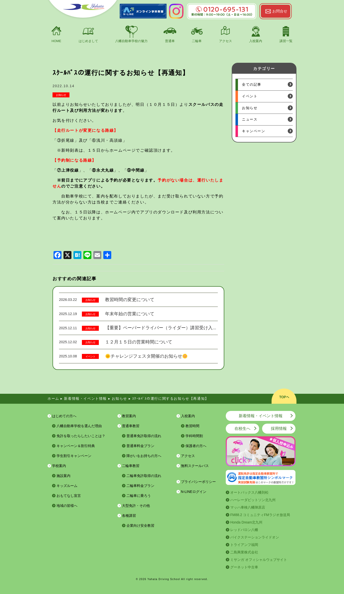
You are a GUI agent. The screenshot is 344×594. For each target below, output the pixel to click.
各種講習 (129, 516)
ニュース (249, 119)
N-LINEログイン (193, 492)
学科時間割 (194, 436)
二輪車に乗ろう (138, 496)
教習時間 (192, 426)
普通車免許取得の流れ (143, 436)
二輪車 (197, 41)
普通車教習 (130, 426)
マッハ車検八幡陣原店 (247, 507)
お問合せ (279, 11)
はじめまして (88, 41)
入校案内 (255, 41)
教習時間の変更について (129, 299)
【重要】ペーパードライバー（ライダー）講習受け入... (160, 327)
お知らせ (61, 94)
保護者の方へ (195, 446)
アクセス (225, 41)
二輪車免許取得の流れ (143, 476)
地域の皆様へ (67, 506)
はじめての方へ (64, 416)
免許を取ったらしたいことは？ (81, 436)
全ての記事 (251, 84)
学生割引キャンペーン (74, 456)
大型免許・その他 (136, 506)
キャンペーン (253, 131)
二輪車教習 (130, 466)
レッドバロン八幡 (244, 530)
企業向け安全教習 (140, 526)
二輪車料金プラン (140, 486)
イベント (90, 356)
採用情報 (279, 428)
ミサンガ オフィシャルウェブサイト (258, 560)
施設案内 (63, 476)
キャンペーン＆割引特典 (76, 446)
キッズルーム (67, 486)
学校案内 (59, 466)
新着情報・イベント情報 (261, 416)
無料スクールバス (195, 466)
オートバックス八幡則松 (249, 492)
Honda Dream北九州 (246, 522)
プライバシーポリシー (198, 482)
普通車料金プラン (140, 446)
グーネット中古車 (244, 567)
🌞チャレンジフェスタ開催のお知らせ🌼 (146, 356)
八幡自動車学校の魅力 (131, 41)
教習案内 (129, 416)
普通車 (170, 41)
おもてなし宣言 (69, 496)
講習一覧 (286, 41)
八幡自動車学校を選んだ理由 (79, 426)
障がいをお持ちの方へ (143, 456)
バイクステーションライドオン (254, 537)
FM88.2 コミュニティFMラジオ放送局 (260, 515)
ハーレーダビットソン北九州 (253, 500)
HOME (56, 41)
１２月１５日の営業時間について (138, 341)
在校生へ (242, 428)
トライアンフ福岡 (244, 545)
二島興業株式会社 (244, 552)
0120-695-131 (221, 9)
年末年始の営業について (129, 313)
